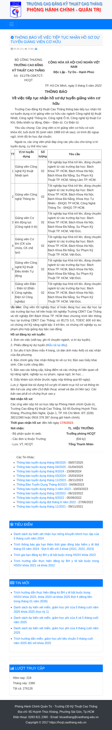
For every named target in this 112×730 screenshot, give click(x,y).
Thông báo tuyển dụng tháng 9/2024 (40, 471)
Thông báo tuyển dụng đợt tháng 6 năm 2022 (46, 502)
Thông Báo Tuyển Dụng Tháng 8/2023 (42, 484)
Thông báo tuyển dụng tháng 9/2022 (40, 497)
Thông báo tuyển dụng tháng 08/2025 (41, 462)
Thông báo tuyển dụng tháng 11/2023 (41, 480)
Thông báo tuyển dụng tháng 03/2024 (41, 475)
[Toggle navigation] (11, 24)
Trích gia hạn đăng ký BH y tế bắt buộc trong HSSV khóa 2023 (55, 554)
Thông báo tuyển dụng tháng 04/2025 (41, 467)
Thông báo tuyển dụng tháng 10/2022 (41, 493)
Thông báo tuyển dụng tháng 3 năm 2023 (44, 489)
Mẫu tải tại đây (56, 345)
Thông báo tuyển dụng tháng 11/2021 (41, 506)
